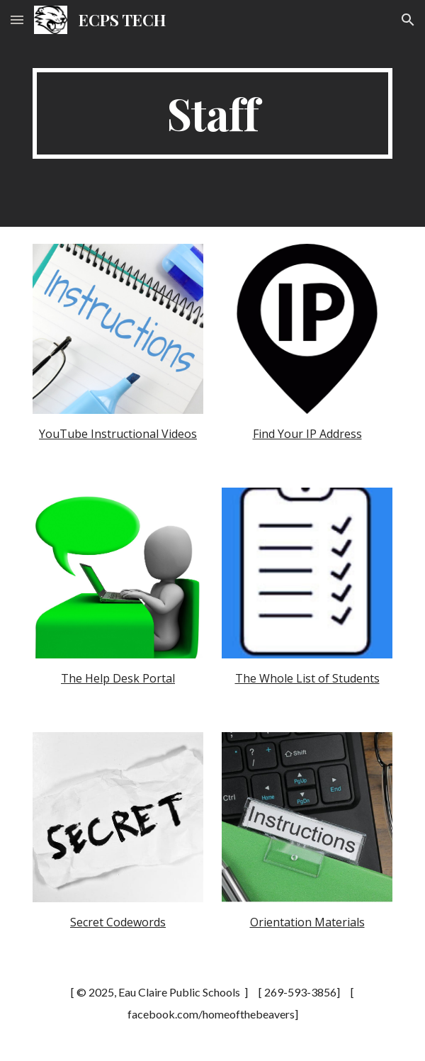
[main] (212, 113)
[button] (17, 19)
